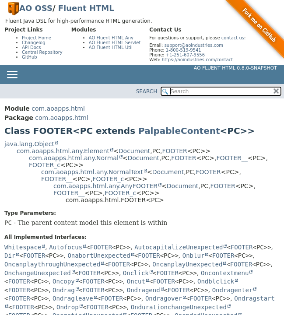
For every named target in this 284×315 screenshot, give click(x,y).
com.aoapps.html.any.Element (63, 150)
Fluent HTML (86, 8)
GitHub (29, 57)
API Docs (31, 47)
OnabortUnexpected (98, 255)
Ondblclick (215, 281)
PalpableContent (179, 131)
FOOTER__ (232, 157)
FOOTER (174, 150)
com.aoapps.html (58, 108)
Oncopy (64, 281)
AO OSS (36, 8)
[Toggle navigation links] (11, 75)
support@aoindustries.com (194, 45)
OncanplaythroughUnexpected (52, 264)
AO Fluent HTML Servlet (115, 42)
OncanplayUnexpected (187, 264)
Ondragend (143, 290)
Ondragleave (73, 298)
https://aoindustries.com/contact (197, 59)
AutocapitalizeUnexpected (178, 247)
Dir (9, 255)
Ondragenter (232, 290)
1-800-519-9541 (183, 50)
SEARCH (147, 91)
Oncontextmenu (225, 273)
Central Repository (42, 52)
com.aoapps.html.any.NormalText (92, 171)
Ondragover (163, 298)
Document (135, 150)
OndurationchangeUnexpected (179, 307)
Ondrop (67, 307)
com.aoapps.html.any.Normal (74, 157)
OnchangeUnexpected (37, 273)
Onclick (136, 273)
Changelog (34, 42)
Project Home (36, 37)
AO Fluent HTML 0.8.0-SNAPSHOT (235, 68)
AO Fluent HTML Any (111, 37)
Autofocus (65, 247)
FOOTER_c (44, 164)
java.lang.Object (29, 143)
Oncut (136, 281)
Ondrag (64, 290)
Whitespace (22, 247)
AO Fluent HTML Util (111, 47)
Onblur (193, 255)
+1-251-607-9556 (185, 54)
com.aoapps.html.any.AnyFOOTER (105, 185)
